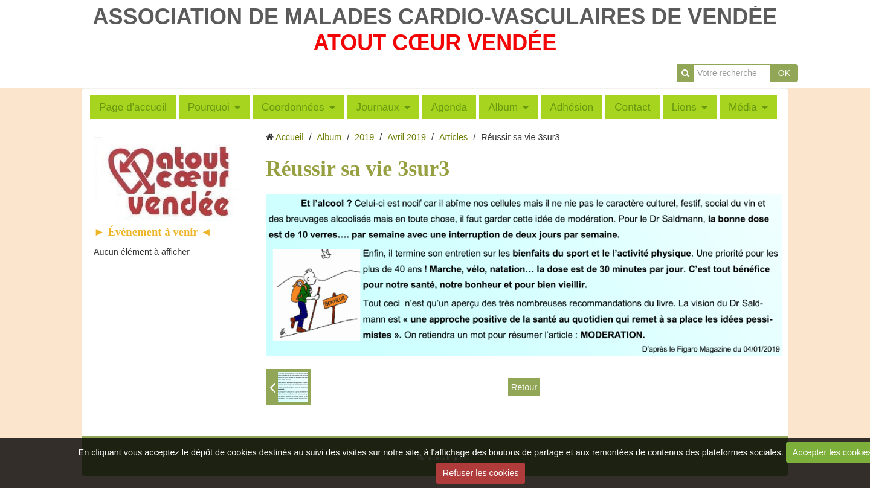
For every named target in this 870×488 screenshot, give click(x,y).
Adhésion (571, 107)
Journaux (377, 107)
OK (784, 73)
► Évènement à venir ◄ (153, 231)
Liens (684, 107)
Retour (524, 387)
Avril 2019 (406, 137)
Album (503, 107)
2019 (364, 137)
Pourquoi (209, 107)
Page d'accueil (133, 107)
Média (743, 107)
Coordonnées (293, 107)
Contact (632, 107)
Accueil (289, 137)
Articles (453, 137)
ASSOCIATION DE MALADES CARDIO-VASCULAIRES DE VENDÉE (435, 16)
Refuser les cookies (481, 473)
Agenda (449, 107)
